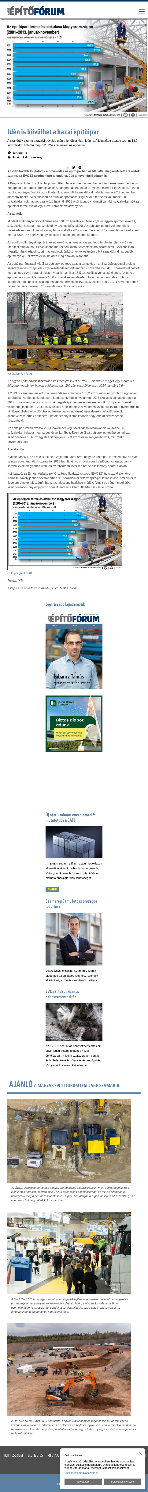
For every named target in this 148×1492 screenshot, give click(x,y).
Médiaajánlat (57, 1456)
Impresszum (13, 1456)
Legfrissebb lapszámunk (65, 604)
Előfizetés (35, 1456)
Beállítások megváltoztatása (81, 1472)
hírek (16, 157)
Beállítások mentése (122, 1481)
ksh (25, 157)
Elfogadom (83, 1481)
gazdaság (36, 157)
